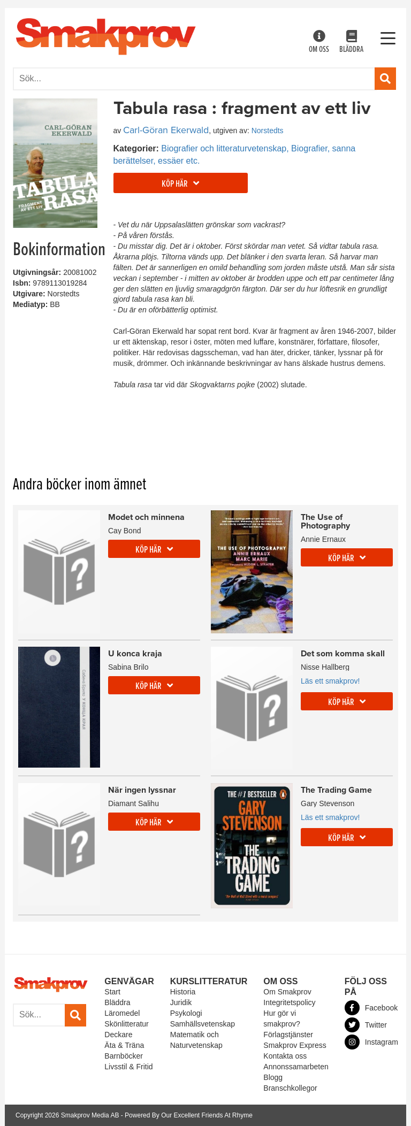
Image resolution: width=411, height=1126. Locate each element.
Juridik (181, 1002)
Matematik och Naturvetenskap (196, 1040)
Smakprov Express (294, 1045)
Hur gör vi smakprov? (281, 1018)
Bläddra (351, 42)
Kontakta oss (285, 1056)
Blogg (273, 1077)
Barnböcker (123, 1056)
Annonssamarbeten (295, 1066)
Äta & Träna (124, 1045)
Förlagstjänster (288, 1034)
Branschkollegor (290, 1088)
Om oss (319, 42)
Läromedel (122, 1013)
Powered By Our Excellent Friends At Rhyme (189, 1115)
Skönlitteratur (126, 1024)
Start (112, 991)
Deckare (118, 1034)
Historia (182, 991)
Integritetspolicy (289, 1002)
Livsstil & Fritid (128, 1066)
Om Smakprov (287, 991)
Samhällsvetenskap (202, 1024)
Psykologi (186, 1013)
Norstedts (268, 130)
